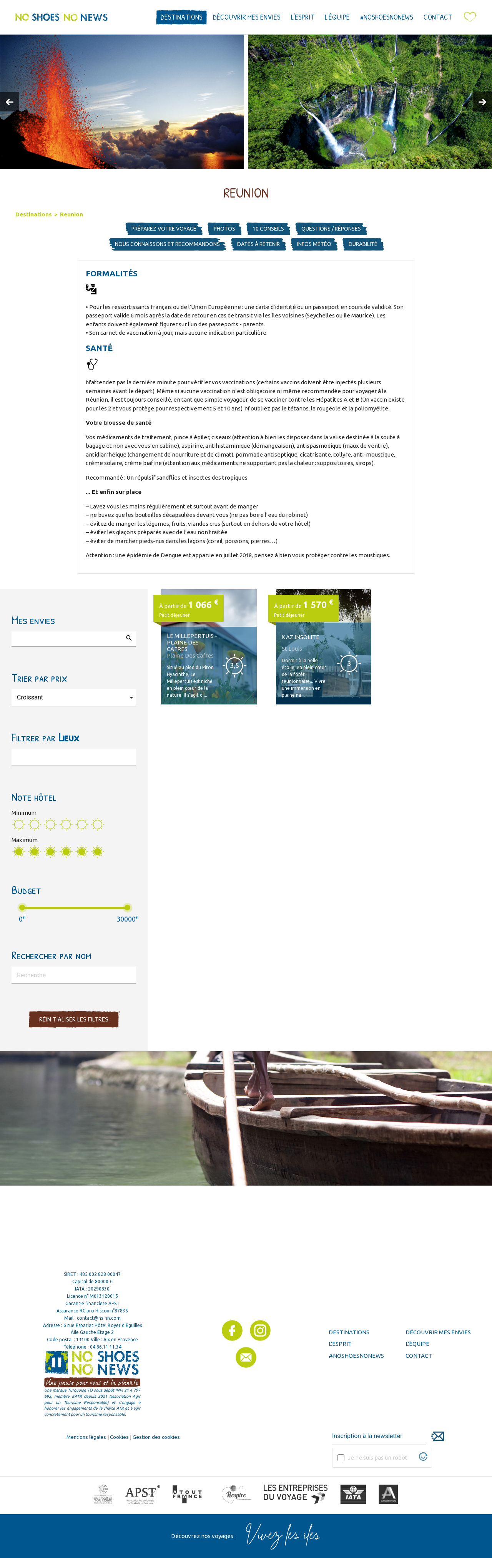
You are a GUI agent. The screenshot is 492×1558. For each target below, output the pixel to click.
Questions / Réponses (331, 229)
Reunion (71, 214)
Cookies (119, 1437)
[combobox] (74, 639)
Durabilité (363, 244)
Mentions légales (86, 1437)
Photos (224, 229)
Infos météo (314, 244)
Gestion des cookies (156, 1437)
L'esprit (302, 17)
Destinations (182, 17)
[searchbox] (19, 637)
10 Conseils (268, 229)
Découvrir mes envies (247, 17)
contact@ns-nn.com (99, 1317)
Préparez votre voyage (163, 229)
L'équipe (337, 17)
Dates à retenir (258, 244)
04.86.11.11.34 (105, 1346)
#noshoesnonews (386, 17)
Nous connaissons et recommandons (167, 244)
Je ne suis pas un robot (377, 1457)
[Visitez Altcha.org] (423, 1458)
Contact (438, 17)
